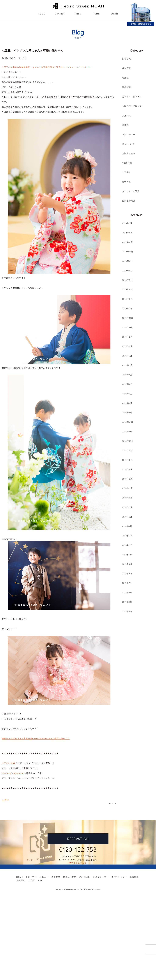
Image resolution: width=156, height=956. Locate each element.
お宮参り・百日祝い (132, 96)
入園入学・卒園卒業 (132, 106)
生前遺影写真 (128, 200)
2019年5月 (127, 374)
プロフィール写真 (131, 191)
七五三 (125, 77)
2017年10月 (127, 554)
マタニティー (128, 134)
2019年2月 (127, 403)
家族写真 (126, 115)
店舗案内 (55, 876)
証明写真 (126, 181)
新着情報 (134, 876)
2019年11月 (127, 327)
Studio (114, 13)
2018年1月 (127, 526)
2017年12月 (127, 535)
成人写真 (126, 68)
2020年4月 (127, 289)
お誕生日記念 (128, 153)
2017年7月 (127, 583)
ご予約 (31, 880)
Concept (59, 13)
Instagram (18, 773)
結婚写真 (126, 87)
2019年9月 (127, 336)
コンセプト (31, 876)
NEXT (112, 803)
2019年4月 (127, 384)
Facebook (6, 773)
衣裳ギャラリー (119, 876)
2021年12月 (127, 242)
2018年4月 (127, 497)
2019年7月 (127, 355)
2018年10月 (127, 441)
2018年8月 (127, 459)
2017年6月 (127, 592)
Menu (78, 13)
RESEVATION (78, 838)
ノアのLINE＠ (8, 763)
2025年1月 (127, 223)
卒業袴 (125, 125)
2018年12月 (127, 422)
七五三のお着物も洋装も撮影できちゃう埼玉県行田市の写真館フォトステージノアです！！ (46, 67)
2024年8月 (127, 232)
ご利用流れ (84, 876)
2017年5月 (127, 601)
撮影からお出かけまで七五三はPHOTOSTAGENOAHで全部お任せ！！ (36, 738)
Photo (96, 13)
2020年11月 (127, 251)
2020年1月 (127, 308)
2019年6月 (127, 365)
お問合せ (20, 880)
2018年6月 (127, 478)
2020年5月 (127, 280)
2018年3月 (127, 507)
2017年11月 (127, 545)
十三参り (126, 172)
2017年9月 (127, 564)
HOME (41, 13)
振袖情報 (126, 58)
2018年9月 (127, 450)
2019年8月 (127, 346)
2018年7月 (127, 469)
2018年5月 (127, 488)
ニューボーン (128, 144)
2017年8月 (127, 573)
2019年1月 (127, 412)
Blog (40, 880)
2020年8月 (127, 261)
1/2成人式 (127, 162)
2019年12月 (127, 318)
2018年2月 (127, 516)
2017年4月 (127, 611)
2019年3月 (127, 393)
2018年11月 (127, 431)
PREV (5, 799)
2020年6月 (127, 270)
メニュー (44, 876)
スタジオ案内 (69, 876)
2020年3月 (127, 298)
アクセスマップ (79, 863)
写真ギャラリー (100, 876)
